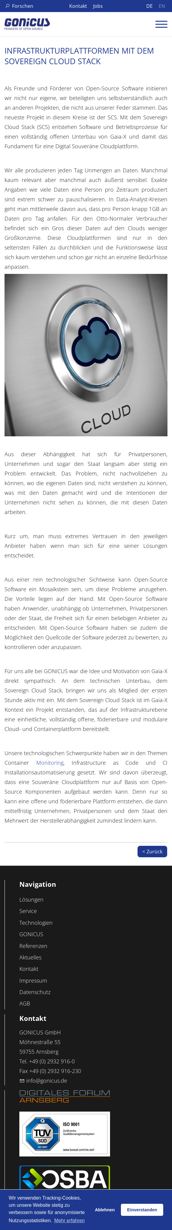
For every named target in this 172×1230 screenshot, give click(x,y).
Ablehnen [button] (105, 1209)
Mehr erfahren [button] (69, 1220)
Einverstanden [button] (142, 1209)
